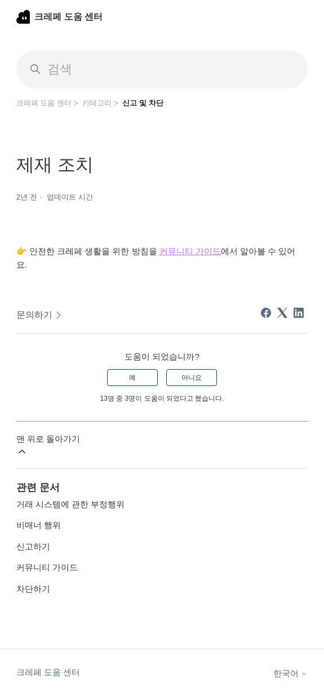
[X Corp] (282, 313)
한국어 (290, 673)
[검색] (162, 69)
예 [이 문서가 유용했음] (132, 378)
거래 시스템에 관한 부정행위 (70, 504)
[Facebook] (266, 313)
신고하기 (33, 546)
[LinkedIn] (299, 313)
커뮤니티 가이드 (47, 567)
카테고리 (97, 103)
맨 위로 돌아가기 (48, 445)
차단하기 (33, 588)
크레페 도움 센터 (44, 103)
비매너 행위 (38, 525)
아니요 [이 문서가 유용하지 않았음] (191, 378)
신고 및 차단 (142, 103)
